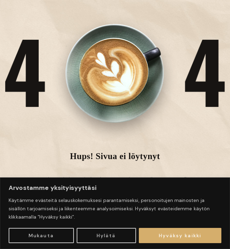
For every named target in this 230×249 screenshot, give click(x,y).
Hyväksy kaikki (180, 235)
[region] (115, 213)
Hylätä (106, 235)
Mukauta (41, 235)
